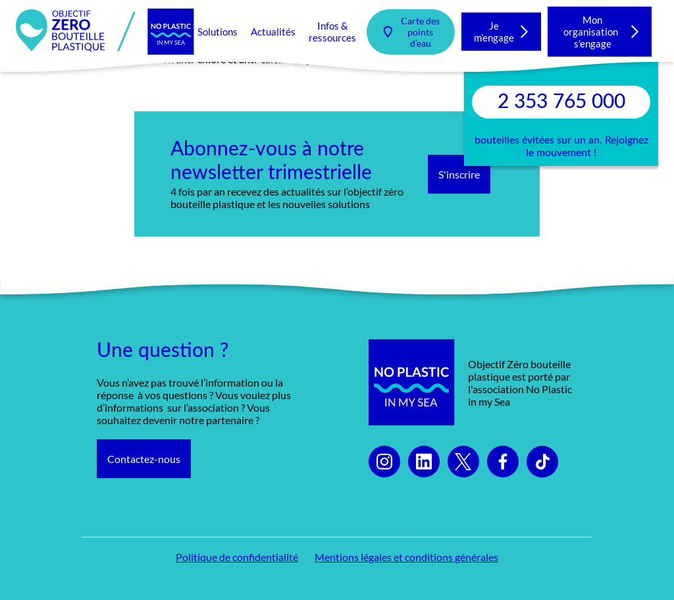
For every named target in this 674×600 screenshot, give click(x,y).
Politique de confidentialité (237, 557)
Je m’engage (494, 31)
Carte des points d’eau (420, 32)
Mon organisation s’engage (592, 31)
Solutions (217, 32)
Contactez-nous (143, 458)
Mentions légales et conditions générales (406, 557)
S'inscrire (459, 174)
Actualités (273, 32)
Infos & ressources (332, 31)
